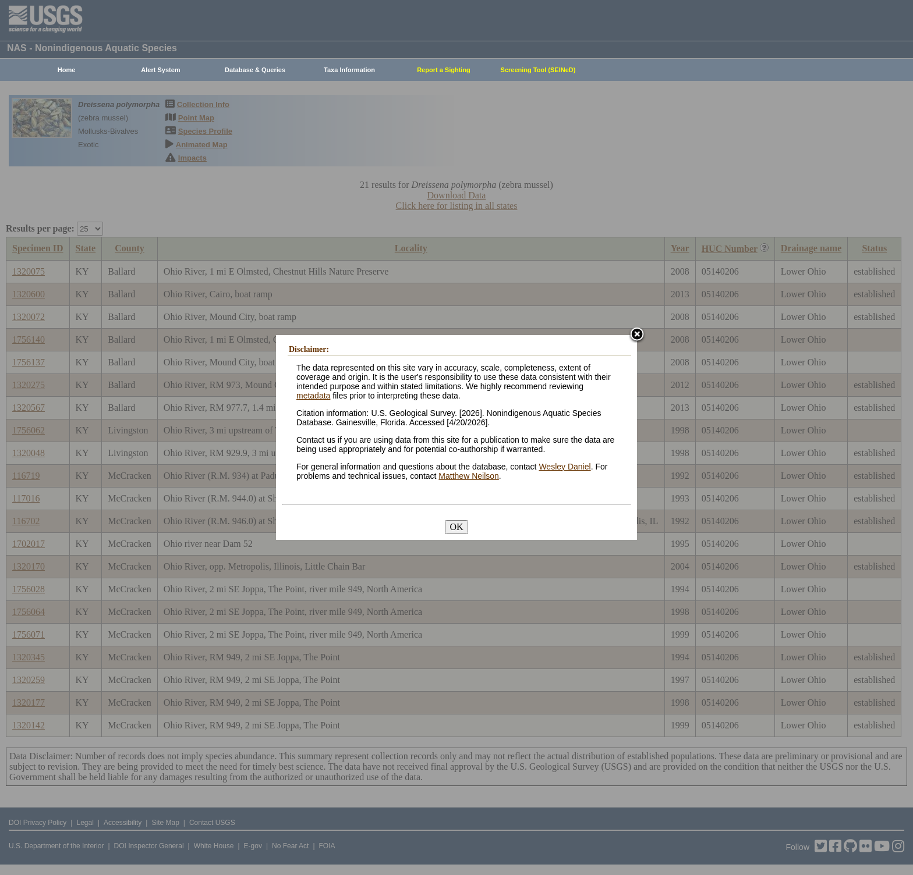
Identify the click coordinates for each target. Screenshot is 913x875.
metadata (313, 395)
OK (456, 527)
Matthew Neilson (468, 476)
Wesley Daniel (564, 466)
